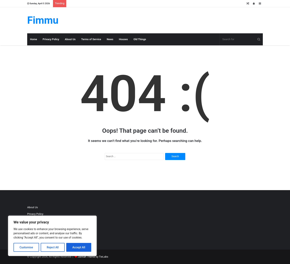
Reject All (53, 247)
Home (33, 39)
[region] (52, 236)
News (110, 39)
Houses (123, 39)
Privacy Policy (51, 39)
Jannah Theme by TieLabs (93, 256)
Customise (26, 247)
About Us (70, 39)
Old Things (140, 39)
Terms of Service (91, 39)
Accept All (78, 247)
